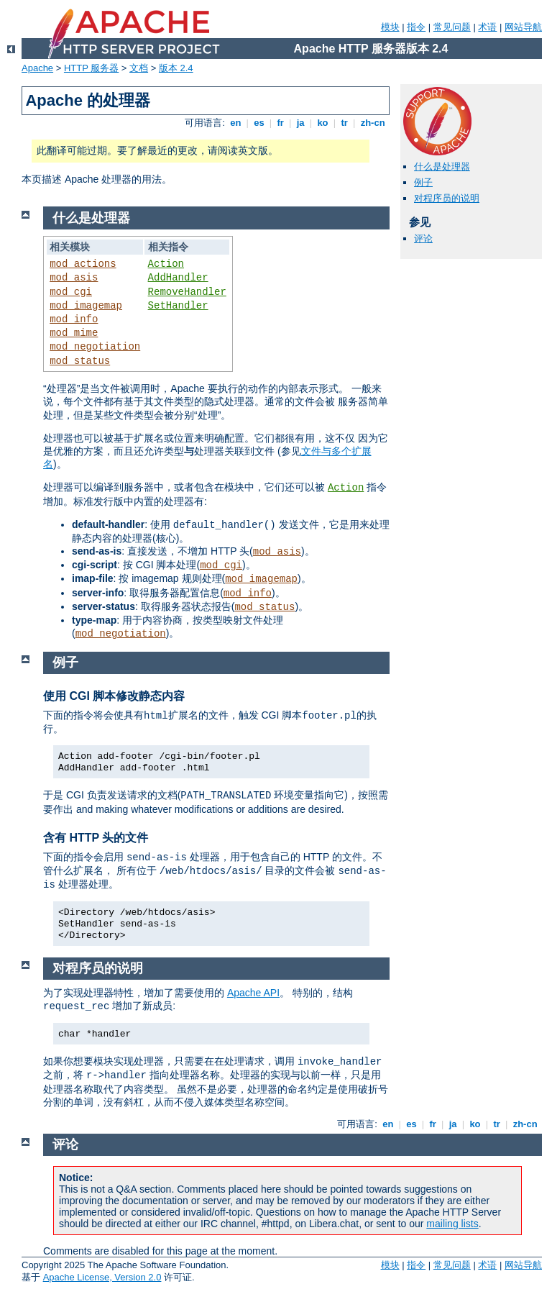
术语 (487, 27)
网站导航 (523, 27)
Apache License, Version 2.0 (102, 1277)
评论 (423, 238)
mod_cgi (71, 292)
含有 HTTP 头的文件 (95, 838)
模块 (390, 27)
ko (323, 122)
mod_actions (83, 264)
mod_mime (74, 333)
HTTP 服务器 (91, 68)
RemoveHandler (187, 292)
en (236, 122)
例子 (423, 182)
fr (281, 122)
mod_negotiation (95, 346)
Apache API (253, 992)
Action (166, 264)
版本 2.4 (176, 68)
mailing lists (452, 1223)
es (259, 122)
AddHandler (178, 277)
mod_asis (74, 277)
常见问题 (452, 27)
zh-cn (372, 122)
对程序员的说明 (446, 198)
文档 (138, 68)
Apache (37, 68)
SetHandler (178, 305)
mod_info (74, 319)
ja (300, 122)
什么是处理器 (442, 166)
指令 (416, 27)
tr (345, 122)
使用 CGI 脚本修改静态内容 (114, 696)
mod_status (80, 361)
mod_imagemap (86, 305)
